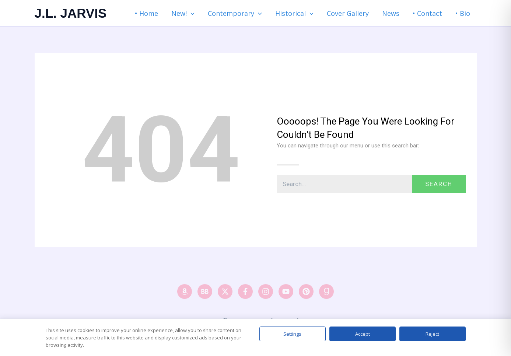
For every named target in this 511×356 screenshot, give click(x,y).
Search (438, 184)
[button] (191, 13)
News (390, 13)
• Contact (427, 13)
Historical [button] (294, 13)
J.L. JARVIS (71, 13)
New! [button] (183, 13)
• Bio (462, 13)
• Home (146, 13)
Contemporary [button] (235, 13)
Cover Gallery (348, 13)
